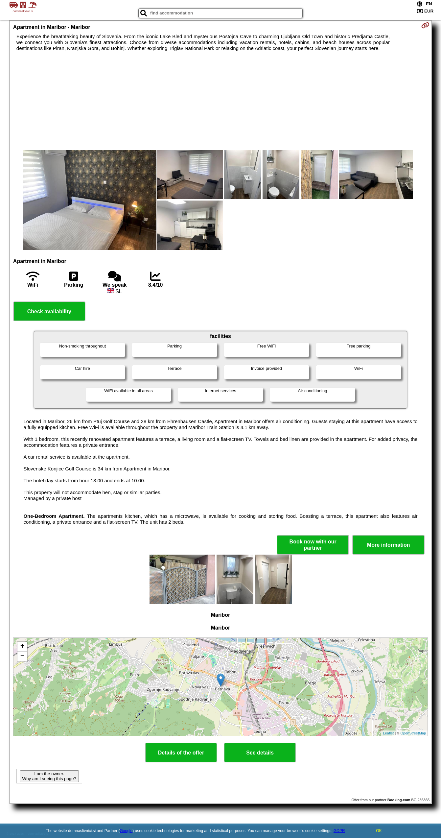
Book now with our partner (313, 545)
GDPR (339, 830)
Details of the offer (181, 752)
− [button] (22, 656)
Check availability (49, 311)
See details (260, 752)
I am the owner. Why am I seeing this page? (49, 776)
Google (126, 830)
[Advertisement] (220, 101)
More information (388, 545)
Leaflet (388, 733)
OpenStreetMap (413, 733)
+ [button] (22, 647)
